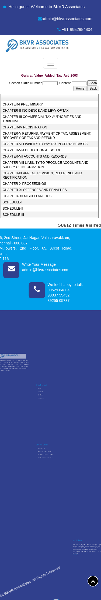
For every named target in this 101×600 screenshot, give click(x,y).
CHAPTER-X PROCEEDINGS (24, 184)
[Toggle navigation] (50, 63)
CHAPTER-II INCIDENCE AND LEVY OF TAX (36, 110)
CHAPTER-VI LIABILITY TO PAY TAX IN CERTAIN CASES (45, 144)
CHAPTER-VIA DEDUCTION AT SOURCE (33, 150)
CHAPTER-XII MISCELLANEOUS (27, 196)
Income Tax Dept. (47, 450)
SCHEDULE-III (13, 215)
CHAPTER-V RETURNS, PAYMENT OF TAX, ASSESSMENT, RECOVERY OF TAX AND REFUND (47, 136)
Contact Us (46, 395)
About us (46, 392)
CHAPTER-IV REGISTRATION (25, 127)
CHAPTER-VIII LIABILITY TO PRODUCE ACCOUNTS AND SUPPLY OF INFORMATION (45, 165)
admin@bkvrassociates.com (65, 18)
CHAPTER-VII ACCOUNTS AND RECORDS (35, 156)
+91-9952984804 (75, 29)
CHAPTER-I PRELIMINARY (23, 104)
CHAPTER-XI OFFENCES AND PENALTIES (35, 190)
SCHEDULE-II (13, 208)
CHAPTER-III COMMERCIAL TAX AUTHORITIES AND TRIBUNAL (42, 119)
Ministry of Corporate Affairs (48, 453)
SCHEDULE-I (12, 202)
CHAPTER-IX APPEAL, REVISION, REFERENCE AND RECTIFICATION (42, 175)
